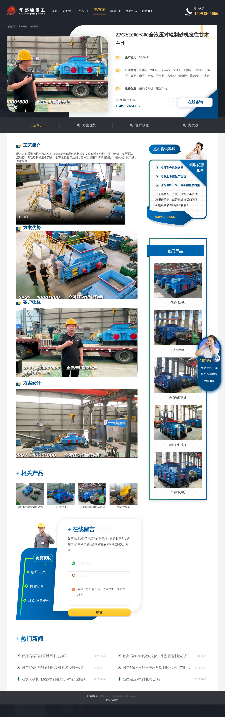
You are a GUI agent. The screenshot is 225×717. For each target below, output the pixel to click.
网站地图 (133, 700)
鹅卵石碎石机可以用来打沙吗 (40, 656)
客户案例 (99, 9)
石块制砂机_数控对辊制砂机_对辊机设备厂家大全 (53, 679)
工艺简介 (36, 125)
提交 (99, 612)
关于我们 (68, 11)
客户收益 (142, 125)
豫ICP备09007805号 (96, 700)
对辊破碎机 (123, 700)
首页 (55, 11)
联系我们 (147, 11)
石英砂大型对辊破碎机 (92, 506)
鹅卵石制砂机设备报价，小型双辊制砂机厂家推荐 (154, 656)
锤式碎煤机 (123, 506)
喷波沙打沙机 (177, 444)
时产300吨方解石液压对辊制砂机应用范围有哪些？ (154, 667)
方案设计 (195, 125)
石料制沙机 (178, 350)
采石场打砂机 (177, 397)
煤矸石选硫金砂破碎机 (30, 506)
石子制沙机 (61, 506)
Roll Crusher (103, 696)
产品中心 (84, 11)
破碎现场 (34, 26)
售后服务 (131, 11)
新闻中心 (115, 11)
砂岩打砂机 (178, 492)
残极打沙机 (178, 302)
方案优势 (89, 125)
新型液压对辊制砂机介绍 (138, 679)
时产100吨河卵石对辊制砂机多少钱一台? (47, 667)
